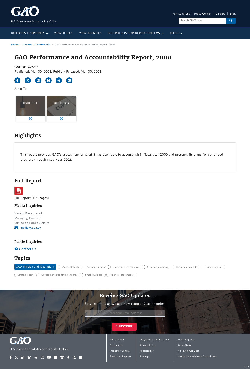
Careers (220, 14)
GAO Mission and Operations (35, 267)
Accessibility (147, 351)
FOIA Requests (186, 339)
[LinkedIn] (39, 80)
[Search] (202, 21)
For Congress (181, 14)
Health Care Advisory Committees (197, 356)
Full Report (61, 103)
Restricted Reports (120, 356)
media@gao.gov (30, 227)
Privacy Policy (148, 345)
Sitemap (144, 356)
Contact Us (25, 249)
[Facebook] (19, 80)
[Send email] (71, 80)
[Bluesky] (50, 80)
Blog (233, 14)
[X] (29, 80)
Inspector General (120, 351)
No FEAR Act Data (188, 351)
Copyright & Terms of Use (154, 339)
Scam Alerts (184, 345)
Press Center (202, 14)
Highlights (30, 103)
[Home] (47, 344)
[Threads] (60, 80)
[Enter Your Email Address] (125, 313)
